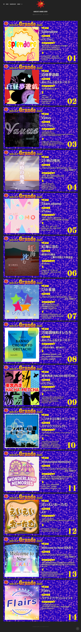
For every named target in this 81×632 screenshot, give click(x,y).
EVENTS (7, 4)
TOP (4, 4)
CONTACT (18, 4)
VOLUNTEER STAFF (13, 4)
